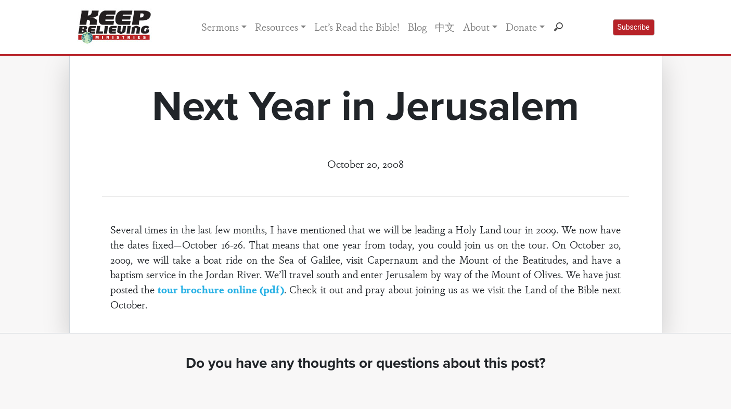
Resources (276, 26)
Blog (417, 26)
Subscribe (634, 27)
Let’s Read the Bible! (357, 26)
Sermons (220, 26)
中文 (445, 26)
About (476, 26)
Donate (521, 26)
